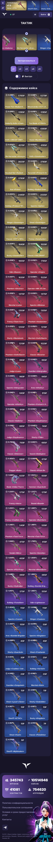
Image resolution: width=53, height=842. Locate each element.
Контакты (7, 819)
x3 (26, 69)
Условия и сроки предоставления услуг (18, 813)
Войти (45, 14)
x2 (20, 69)
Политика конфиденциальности (17, 803)
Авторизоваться (26, 60)
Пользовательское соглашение (17, 807)
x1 (13, 69)
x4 (33, 69)
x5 (39, 69)
